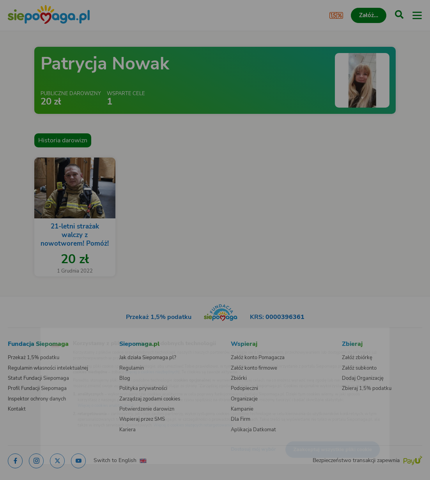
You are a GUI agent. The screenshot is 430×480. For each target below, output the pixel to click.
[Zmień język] (21, 333)
